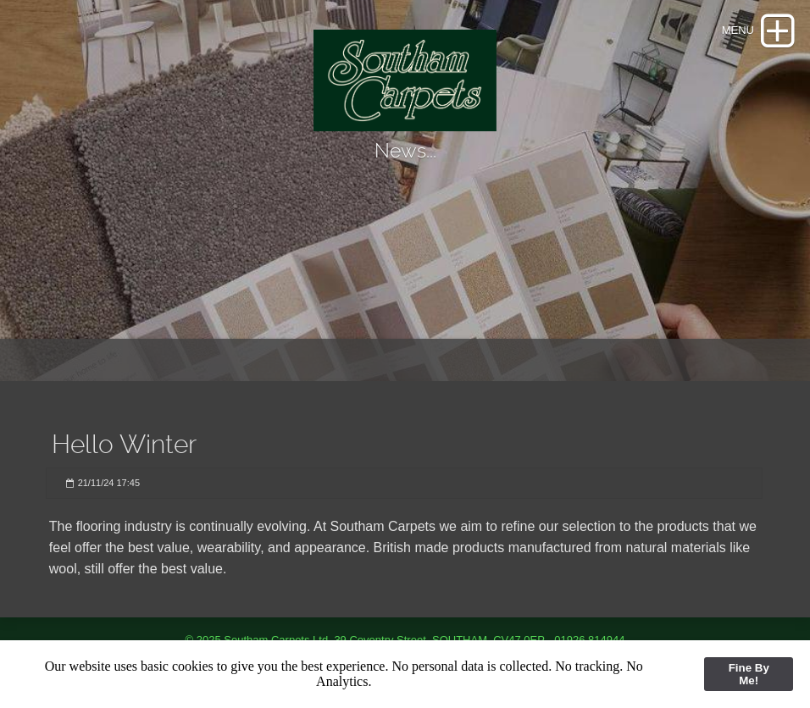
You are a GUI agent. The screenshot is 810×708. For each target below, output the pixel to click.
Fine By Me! (749, 674)
